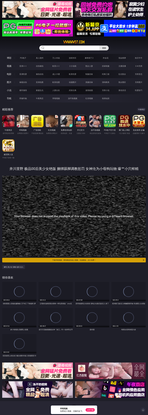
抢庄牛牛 (138, 58)
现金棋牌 (122, 58)
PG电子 (23, 58)
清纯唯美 (105, 82)
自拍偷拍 (39, 66)
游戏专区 (72, 58)
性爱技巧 (138, 90)
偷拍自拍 (39, 74)
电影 (9, 74)
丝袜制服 (105, 66)
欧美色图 (56, 82)
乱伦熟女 (122, 74)
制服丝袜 (89, 74)
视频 (9, 66)
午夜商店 (39, 98)
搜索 (104, 48)
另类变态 (138, 74)
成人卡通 (56, 74)
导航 (9, 98)
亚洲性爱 (23, 74)
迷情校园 (89, 90)
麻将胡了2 (89, 58)
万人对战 (56, 58)
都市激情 (23, 90)
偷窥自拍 (23, 82)
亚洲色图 (39, 82)
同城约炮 (23, 98)
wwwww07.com (74, 42)
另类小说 (105, 90)
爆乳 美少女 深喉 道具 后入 (13, 267)
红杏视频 (89, 98)
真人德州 (39, 58)
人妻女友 (56, 90)
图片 (9, 82)
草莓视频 (56, 98)
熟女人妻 (89, 66)
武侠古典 (72, 90)
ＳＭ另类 (138, 66)
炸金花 (105, 58)
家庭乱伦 (39, 90)
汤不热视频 (72, 98)
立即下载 (90, 410)
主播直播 (122, 66)
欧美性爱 (72, 74)
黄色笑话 (122, 90)
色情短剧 (105, 98)
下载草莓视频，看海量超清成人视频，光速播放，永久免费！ (98, 260)
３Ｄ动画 (72, 66)
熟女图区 (122, 82)
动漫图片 (72, 82)
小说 (9, 90)
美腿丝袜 (89, 82)
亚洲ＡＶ (23, 66)
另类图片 (138, 82)
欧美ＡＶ (56, 66)
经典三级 (105, 74)
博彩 (9, 57)
